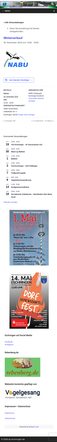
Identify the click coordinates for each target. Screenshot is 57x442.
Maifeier (14, 159)
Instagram (9, 344)
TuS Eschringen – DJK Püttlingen (24, 166)
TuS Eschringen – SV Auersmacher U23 (26, 145)
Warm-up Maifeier (18, 152)
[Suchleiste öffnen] (54, 10)
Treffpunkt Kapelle (18, 173)
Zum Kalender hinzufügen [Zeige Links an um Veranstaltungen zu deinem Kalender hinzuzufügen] (19, 80)
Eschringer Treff (10, 121)
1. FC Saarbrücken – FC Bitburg (41, 121)
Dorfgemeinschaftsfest (20, 187)
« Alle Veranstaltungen (14, 22)
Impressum (9, 413)
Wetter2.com (34, 427)
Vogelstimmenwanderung (21, 180)
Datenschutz (10, 418)
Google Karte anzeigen (26, 115)
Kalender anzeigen (10, 202)
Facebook (9, 342)
